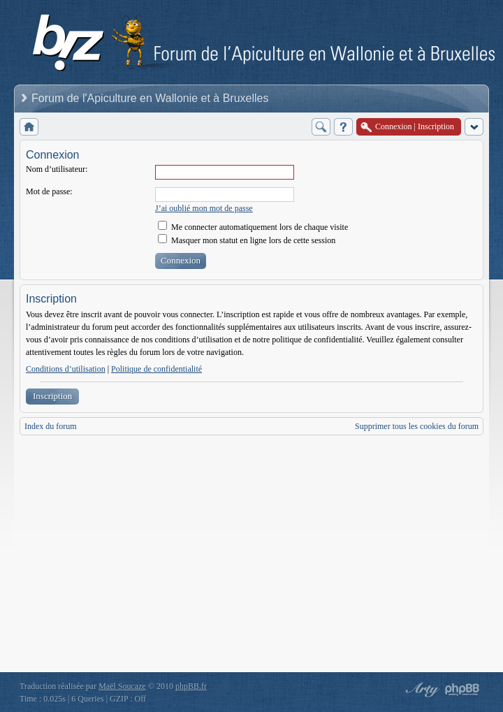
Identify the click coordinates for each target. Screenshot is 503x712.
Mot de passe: (49, 191)
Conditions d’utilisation (65, 369)
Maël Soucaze (122, 686)
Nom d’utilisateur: (56, 169)
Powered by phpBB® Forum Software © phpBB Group (462, 689)
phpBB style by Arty (421, 689)
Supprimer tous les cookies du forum (417, 426)
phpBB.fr (191, 686)
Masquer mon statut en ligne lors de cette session (246, 240)
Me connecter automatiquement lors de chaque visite (253, 227)
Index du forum (50, 426)
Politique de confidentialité (156, 369)
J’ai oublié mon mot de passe (204, 208)
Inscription (52, 396)
